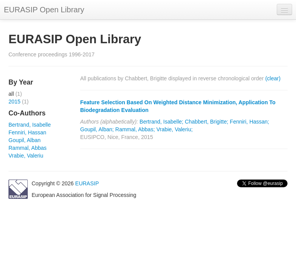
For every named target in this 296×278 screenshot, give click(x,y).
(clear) (273, 78)
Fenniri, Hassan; (249, 122)
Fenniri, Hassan (27, 132)
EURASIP (87, 183)
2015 (14, 101)
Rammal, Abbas (27, 148)
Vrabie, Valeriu (25, 156)
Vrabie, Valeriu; (174, 129)
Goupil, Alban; (97, 129)
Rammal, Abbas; (135, 129)
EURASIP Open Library (44, 9)
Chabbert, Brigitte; (207, 122)
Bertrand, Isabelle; (161, 122)
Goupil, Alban (24, 140)
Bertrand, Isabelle (29, 125)
